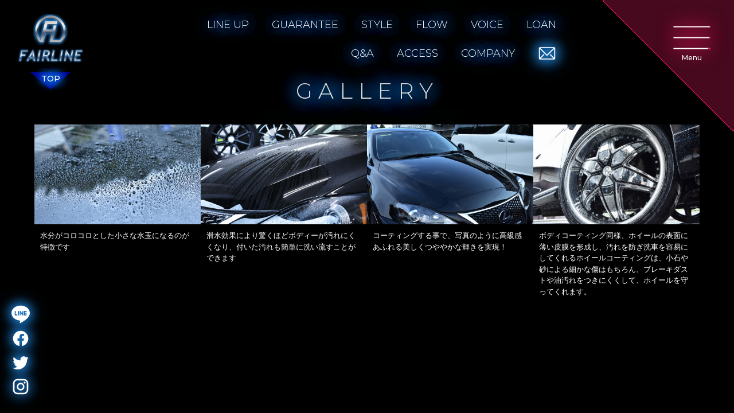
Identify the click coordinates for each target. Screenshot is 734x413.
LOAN (541, 24)
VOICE (487, 24)
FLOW (432, 24)
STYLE (377, 24)
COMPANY (488, 53)
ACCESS (417, 53)
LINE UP (228, 24)
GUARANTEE (305, 24)
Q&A (362, 53)
